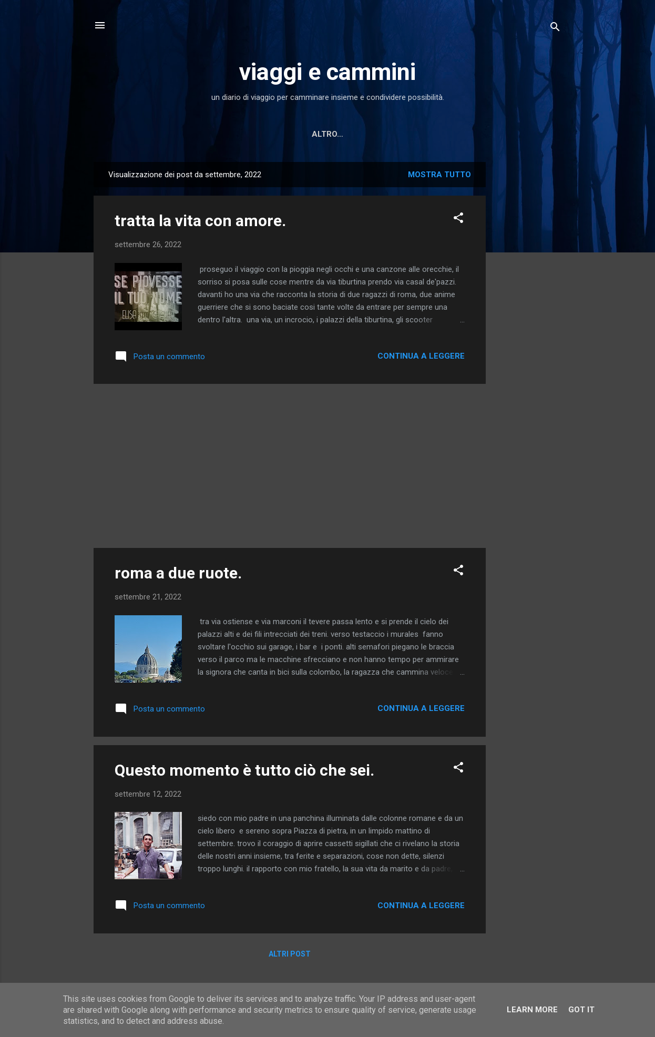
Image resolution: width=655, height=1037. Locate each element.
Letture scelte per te (320, 134)
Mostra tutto (439, 174)
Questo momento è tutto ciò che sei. (244, 770)
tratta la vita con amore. (200, 220)
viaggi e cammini (327, 72)
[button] (458, 219)
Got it (581, 1009)
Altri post (290, 954)
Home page (230, 134)
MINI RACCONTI (417, 134)
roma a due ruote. (178, 573)
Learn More (532, 1009)
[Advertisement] (527, 319)
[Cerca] (555, 29)
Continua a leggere (421, 356)
